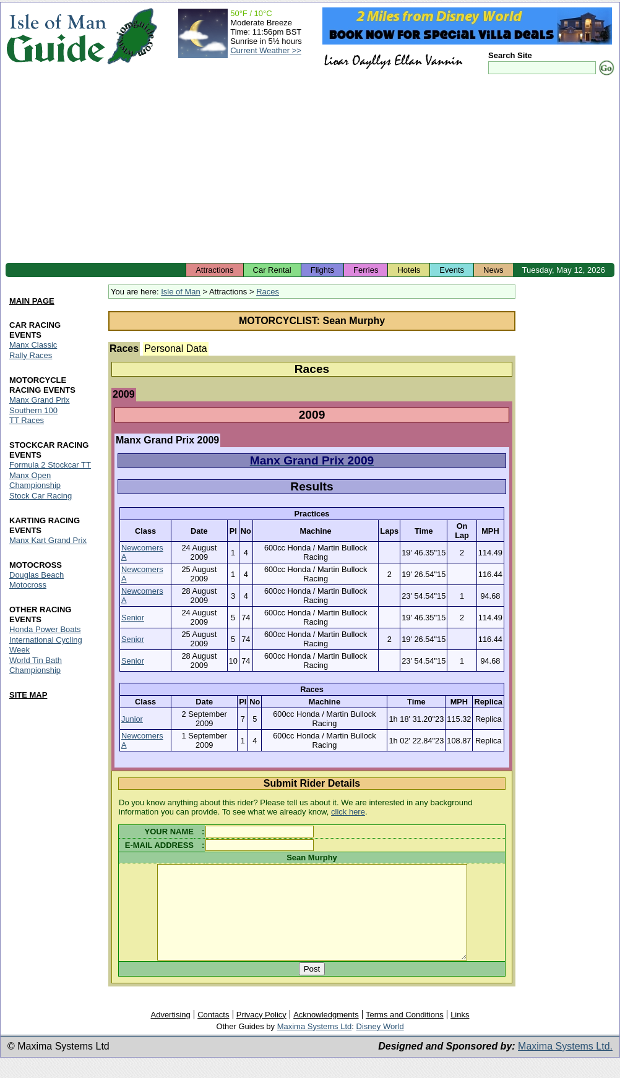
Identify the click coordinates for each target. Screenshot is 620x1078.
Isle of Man (180, 291)
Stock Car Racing (40, 496)
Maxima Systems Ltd (314, 1045)
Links (459, 1033)
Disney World (380, 1045)
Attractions (214, 270)
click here (348, 811)
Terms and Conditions (405, 1033)
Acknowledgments (326, 1033)
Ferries (365, 270)
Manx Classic (33, 344)
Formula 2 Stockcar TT (50, 465)
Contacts (213, 1033)
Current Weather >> (265, 50)
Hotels (408, 270)
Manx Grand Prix (39, 399)
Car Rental (272, 270)
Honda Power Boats (45, 629)
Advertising (170, 1033)
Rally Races (30, 355)
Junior (132, 719)
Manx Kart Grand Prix (48, 540)
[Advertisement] (310, 170)
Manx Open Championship (35, 480)
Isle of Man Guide (56, 36)
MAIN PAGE (31, 301)
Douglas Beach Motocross (36, 579)
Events (451, 270)
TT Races (26, 421)
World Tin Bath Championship (35, 665)
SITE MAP (28, 694)
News (493, 270)
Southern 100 (33, 410)
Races (267, 291)
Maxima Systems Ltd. (565, 1064)
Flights (322, 270)
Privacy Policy (261, 1033)
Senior (132, 617)
